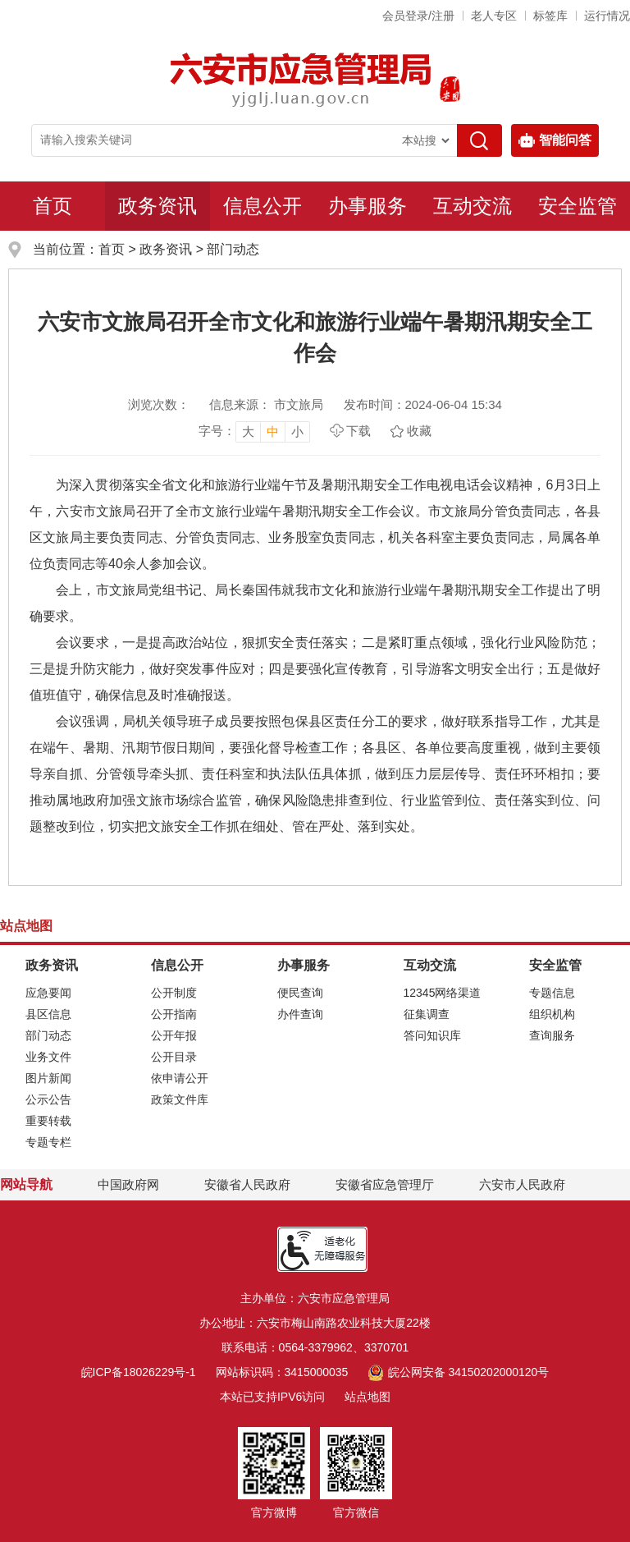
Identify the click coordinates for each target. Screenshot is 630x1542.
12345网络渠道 (443, 992)
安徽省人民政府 (247, 1184)
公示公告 (48, 1099)
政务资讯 (157, 206)
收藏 (419, 431)
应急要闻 (48, 992)
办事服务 (367, 206)
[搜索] (479, 140)
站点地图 (367, 1396)
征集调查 (427, 1014)
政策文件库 (179, 1099)
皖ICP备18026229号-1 (138, 1372)
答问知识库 (432, 1035)
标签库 (550, 15)
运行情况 (607, 15)
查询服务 (552, 1035)
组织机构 (552, 1014)
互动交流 (472, 206)
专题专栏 (48, 1142)
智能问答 (554, 140)
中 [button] (273, 431)
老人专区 (494, 15)
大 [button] (248, 431)
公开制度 (174, 992)
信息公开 (262, 206)
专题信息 (552, 992)
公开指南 (174, 1014)
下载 (358, 431)
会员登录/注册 (418, 15)
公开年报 (174, 1035)
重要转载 (48, 1120)
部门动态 (233, 249)
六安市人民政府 (522, 1184)
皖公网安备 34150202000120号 (458, 1372)
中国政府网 (128, 1184)
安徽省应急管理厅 (385, 1184)
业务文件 (48, 1056)
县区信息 (48, 1014)
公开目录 (174, 1056)
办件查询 (300, 1014)
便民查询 (300, 992)
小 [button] (297, 431)
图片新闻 (48, 1078)
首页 (52, 206)
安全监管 (577, 206)
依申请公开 (179, 1078)
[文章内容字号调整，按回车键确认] (254, 431)
